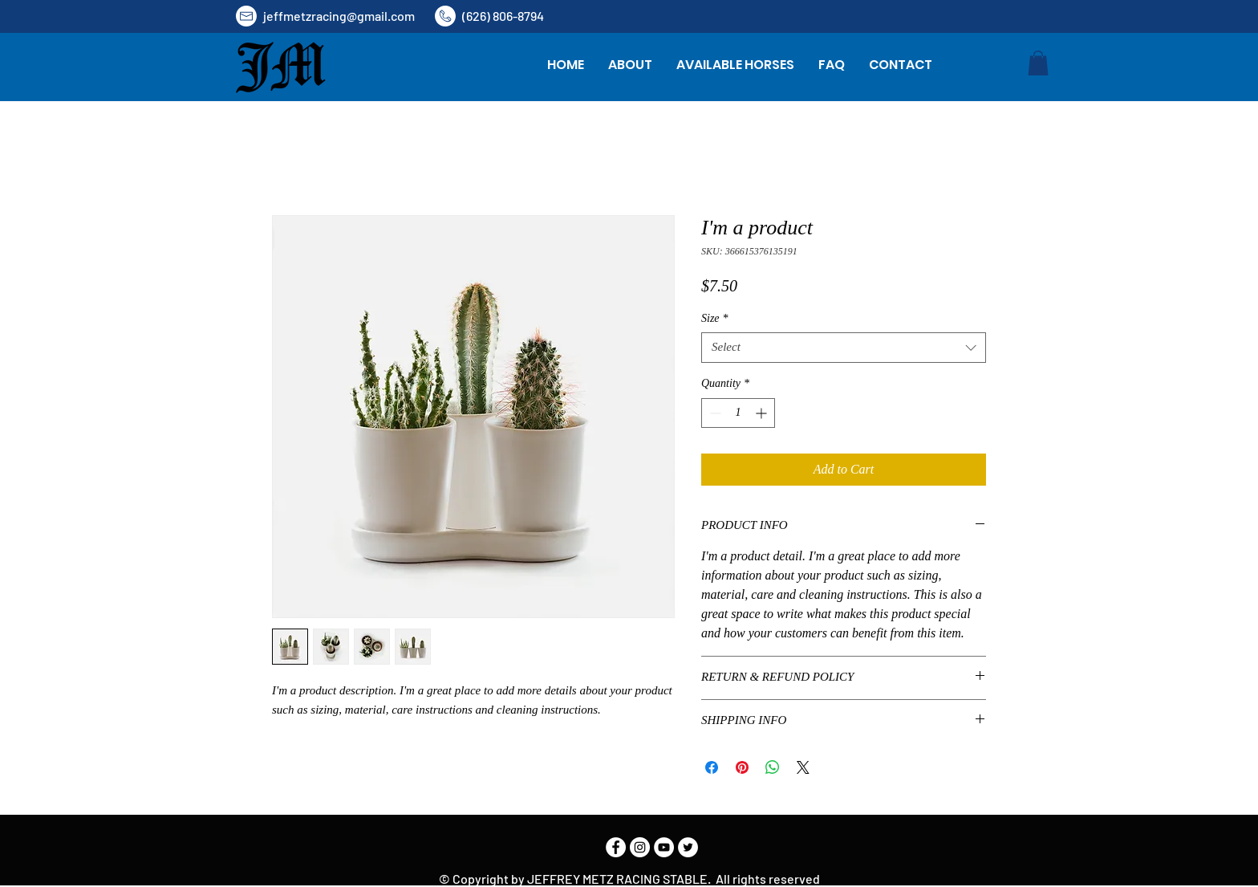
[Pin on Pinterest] (742, 767)
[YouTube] (664, 847)
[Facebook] (616, 847)
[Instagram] (640, 847)
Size (714, 318)
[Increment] (763, 413)
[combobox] (843, 347)
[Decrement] (714, 413)
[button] (1038, 63)
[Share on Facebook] (711, 767)
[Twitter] (688, 847)
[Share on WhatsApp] (772, 767)
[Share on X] (803, 767)
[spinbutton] (738, 413)
